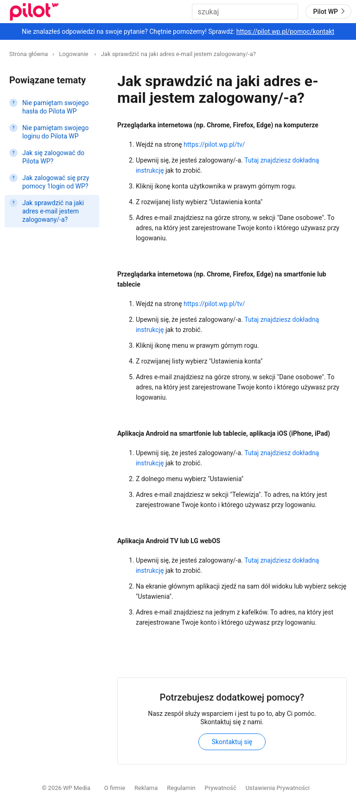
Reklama (146, 787)
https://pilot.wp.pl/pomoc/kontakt (285, 31)
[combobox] (245, 11)
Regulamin (181, 787)
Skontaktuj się (232, 742)
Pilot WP (330, 11)
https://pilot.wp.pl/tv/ (214, 144)
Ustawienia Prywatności (278, 787)
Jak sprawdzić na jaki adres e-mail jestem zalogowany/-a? (178, 53)
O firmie (114, 787)
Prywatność (220, 787)
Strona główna (28, 53)
